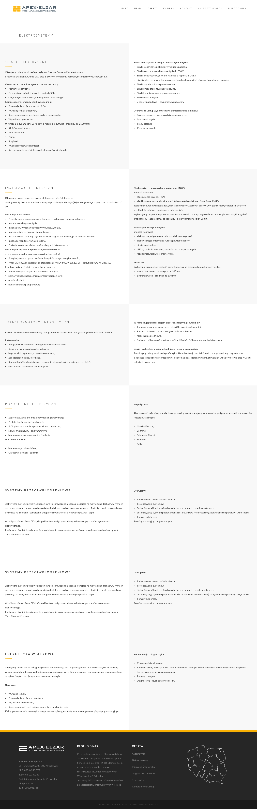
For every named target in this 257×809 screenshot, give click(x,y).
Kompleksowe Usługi (143, 786)
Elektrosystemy (140, 760)
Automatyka (138, 753)
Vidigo (155, 804)
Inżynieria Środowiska (143, 766)
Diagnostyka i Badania (143, 773)
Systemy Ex (138, 780)
